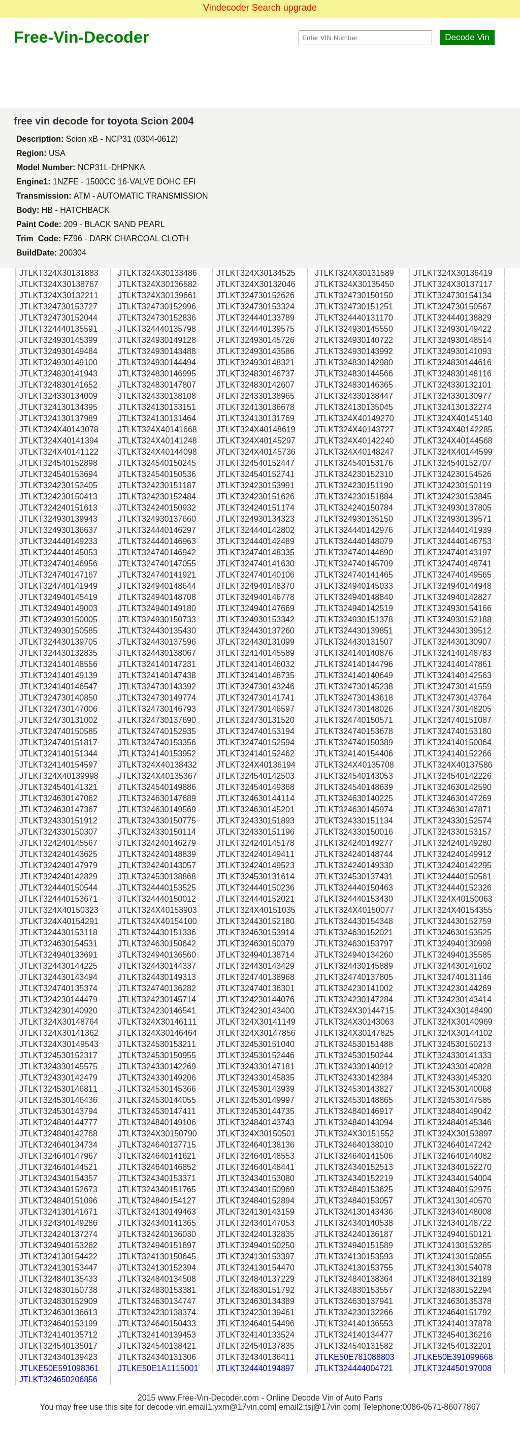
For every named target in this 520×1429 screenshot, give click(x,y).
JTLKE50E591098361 (59, 1368)
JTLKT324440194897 (255, 1368)
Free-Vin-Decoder (81, 37)
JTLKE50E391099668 (453, 1357)
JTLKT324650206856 (58, 1379)
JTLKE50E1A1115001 (158, 1368)
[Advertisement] (260, 77)
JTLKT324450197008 (452, 1368)
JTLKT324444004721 (354, 1368)
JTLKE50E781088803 (355, 1357)
